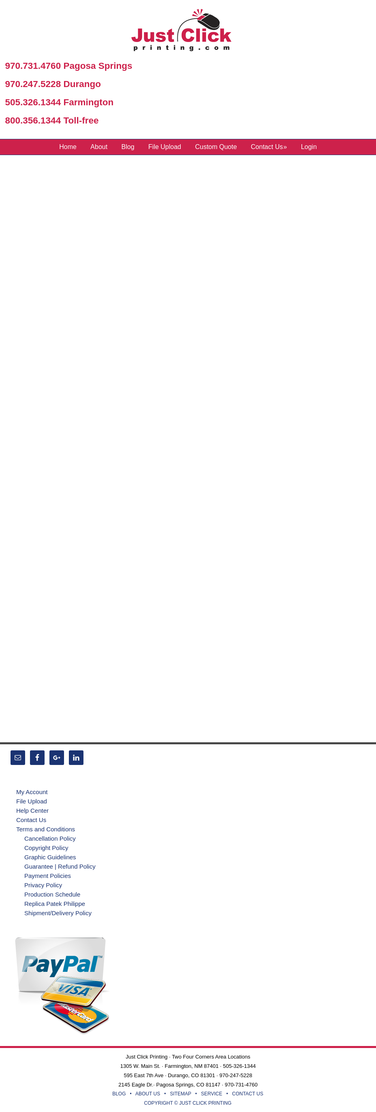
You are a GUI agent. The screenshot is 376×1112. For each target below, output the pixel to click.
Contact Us (31, 819)
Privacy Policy (43, 885)
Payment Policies (47, 875)
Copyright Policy (46, 847)
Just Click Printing (188, 32)
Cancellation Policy (50, 838)
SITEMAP (180, 1094)
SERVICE (211, 1094)
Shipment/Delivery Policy (58, 913)
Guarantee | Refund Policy (60, 866)
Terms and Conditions (45, 829)
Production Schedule (52, 894)
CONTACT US (247, 1094)
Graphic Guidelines (50, 857)
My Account (32, 791)
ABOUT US (147, 1094)
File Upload (31, 801)
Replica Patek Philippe (54, 903)
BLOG (119, 1094)
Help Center (32, 810)
